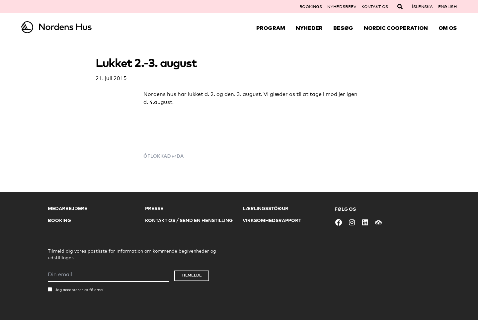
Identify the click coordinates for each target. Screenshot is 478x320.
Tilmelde (192, 275)
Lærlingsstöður (265, 208)
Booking (59, 220)
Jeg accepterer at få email (80, 289)
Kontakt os (374, 6)
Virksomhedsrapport (272, 220)
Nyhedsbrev (341, 6)
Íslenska (422, 6)
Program (270, 28)
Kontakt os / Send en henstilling (189, 220)
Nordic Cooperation (396, 28)
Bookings (310, 6)
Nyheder (309, 28)
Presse (154, 208)
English (447, 6)
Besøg (343, 28)
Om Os (447, 28)
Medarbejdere (67, 208)
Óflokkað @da (163, 156)
